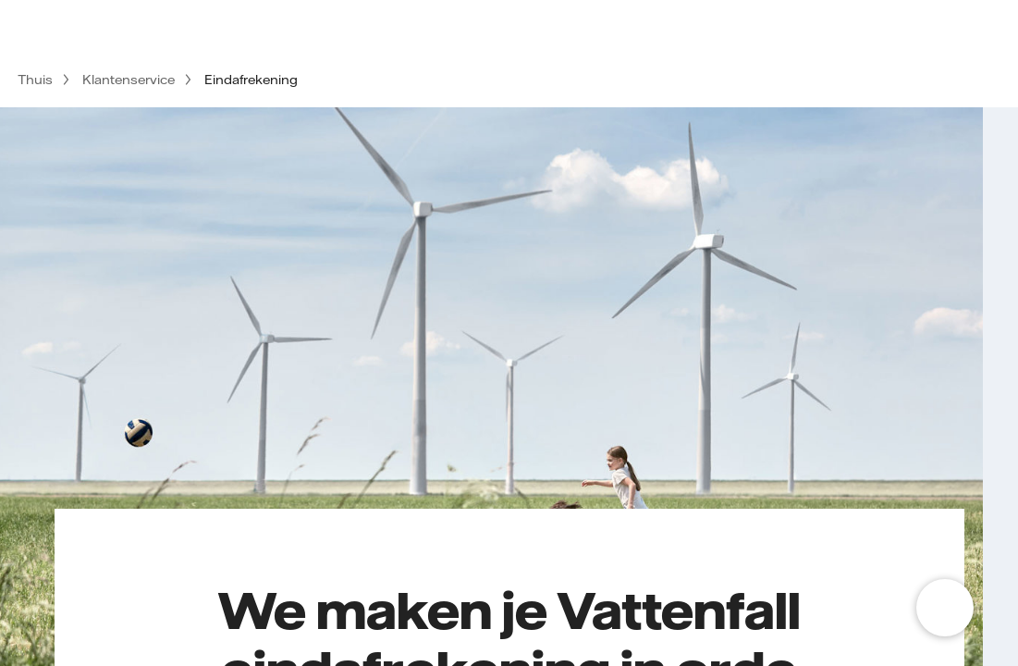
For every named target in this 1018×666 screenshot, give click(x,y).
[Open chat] (945, 607)
